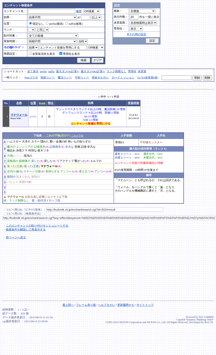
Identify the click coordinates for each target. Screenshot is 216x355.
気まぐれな (23, 176)
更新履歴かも (125, 305)
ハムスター (14, 141)
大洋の (26, 141)
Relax (19, 155)
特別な (32, 150)
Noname (190, 319)
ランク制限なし (116, 71)
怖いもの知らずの (79, 141)
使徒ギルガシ (100, 77)
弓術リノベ (82, 77)
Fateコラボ (31, 77)
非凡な (69, 146)
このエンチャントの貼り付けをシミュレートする (37, 225)
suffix (51, 71)
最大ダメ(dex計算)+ (93, 71)
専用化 (132, 71)
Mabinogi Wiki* (205, 319)
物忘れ (11, 150)
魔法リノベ (65, 77)
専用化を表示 (69, 53)
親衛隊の (24, 161)
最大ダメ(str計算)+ (67, 71)
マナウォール (19, 114)
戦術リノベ (48, 77)
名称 (19, 103)
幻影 (38, 171)
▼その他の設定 (137, 34)
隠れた (44, 141)
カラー (35, 141)
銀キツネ (43, 150)
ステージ (29, 171)
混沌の (28, 155)
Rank (42, 103)
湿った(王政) (15, 166)
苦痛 (77, 146)
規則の (11, 176)
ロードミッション (123, 77)
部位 (51, 103)
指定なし (36, 23)
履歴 (79, 11)
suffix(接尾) (74, 23)
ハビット (12, 182)
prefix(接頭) (54, 23)
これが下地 (77, 135)
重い (52, 141)
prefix (43, 71)
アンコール (67, 171)
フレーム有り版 (86, 305)
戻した (35, 161)
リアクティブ (65, 161)
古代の (11, 171)
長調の (23, 182)
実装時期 (133, 103)
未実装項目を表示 (42, 53)
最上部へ (68, 305)
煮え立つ (84, 171)
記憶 (83, 146)
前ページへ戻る (16, 237)
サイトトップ (145, 305)
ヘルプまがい (106, 305)
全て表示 (33, 71)
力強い (11, 155)
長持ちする (52, 171)
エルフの (96, 161)
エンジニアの (24, 146)
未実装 (142, 71)
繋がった (80, 161)
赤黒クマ (22, 150)
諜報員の (12, 161)
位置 (33, 103)
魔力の (11, 146)
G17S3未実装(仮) (147, 77)
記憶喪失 (39, 146)
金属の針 (61, 141)
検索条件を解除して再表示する (26, 229)
